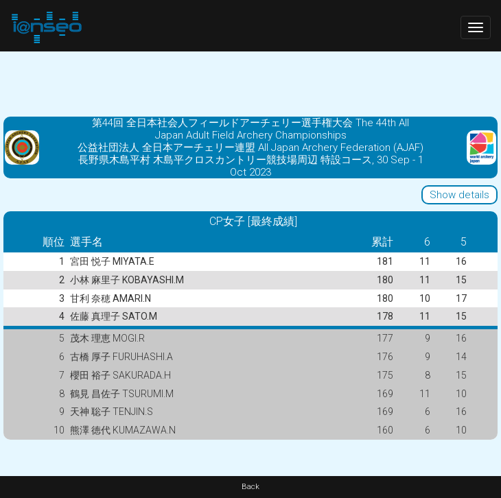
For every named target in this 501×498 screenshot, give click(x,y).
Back (250, 486)
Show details (459, 195)
